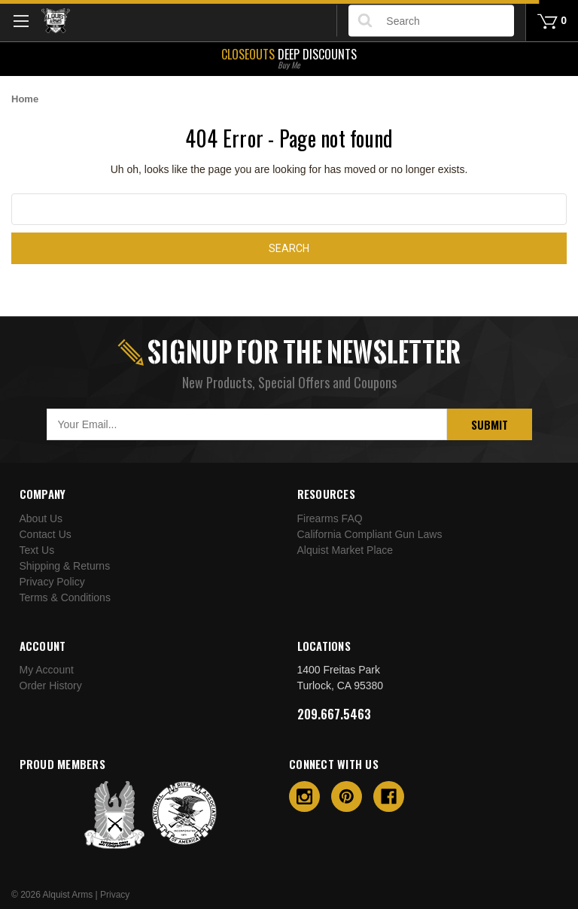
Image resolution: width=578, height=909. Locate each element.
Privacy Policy (52, 582)
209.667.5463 (334, 714)
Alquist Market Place (345, 550)
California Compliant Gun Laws (370, 534)
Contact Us (45, 534)
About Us (41, 518)
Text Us (37, 550)
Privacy (114, 894)
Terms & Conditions (65, 597)
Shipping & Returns (65, 566)
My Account (47, 670)
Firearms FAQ (330, 518)
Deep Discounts (289, 57)
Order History (51, 685)
